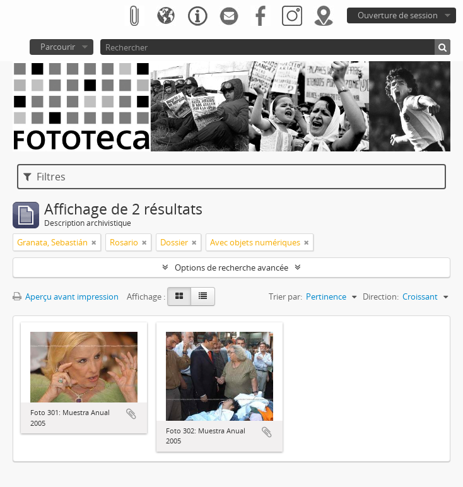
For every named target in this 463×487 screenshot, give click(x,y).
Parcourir (57, 46)
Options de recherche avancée (231, 267)
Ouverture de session (398, 15)
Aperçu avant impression (66, 296)
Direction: (381, 296)
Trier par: (285, 296)
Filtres (44, 177)
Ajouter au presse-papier (131, 414)
